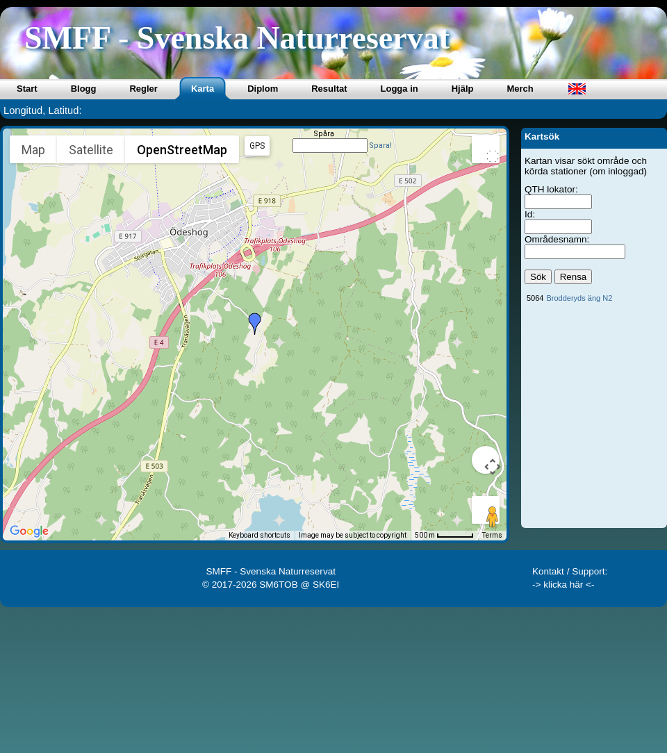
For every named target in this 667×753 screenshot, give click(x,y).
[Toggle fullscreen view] (486, 149)
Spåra (323, 133)
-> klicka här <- (563, 584)
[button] (255, 324)
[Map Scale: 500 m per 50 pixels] (444, 535)
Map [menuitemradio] (33, 149)
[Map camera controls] (486, 460)
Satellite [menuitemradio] (91, 149)
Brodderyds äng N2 (579, 298)
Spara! (380, 145)
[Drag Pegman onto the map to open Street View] (486, 510)
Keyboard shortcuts (259, 535)
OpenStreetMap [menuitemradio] (182, 149)
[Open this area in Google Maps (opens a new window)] (29, 531)
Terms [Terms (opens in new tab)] (492, 535)
